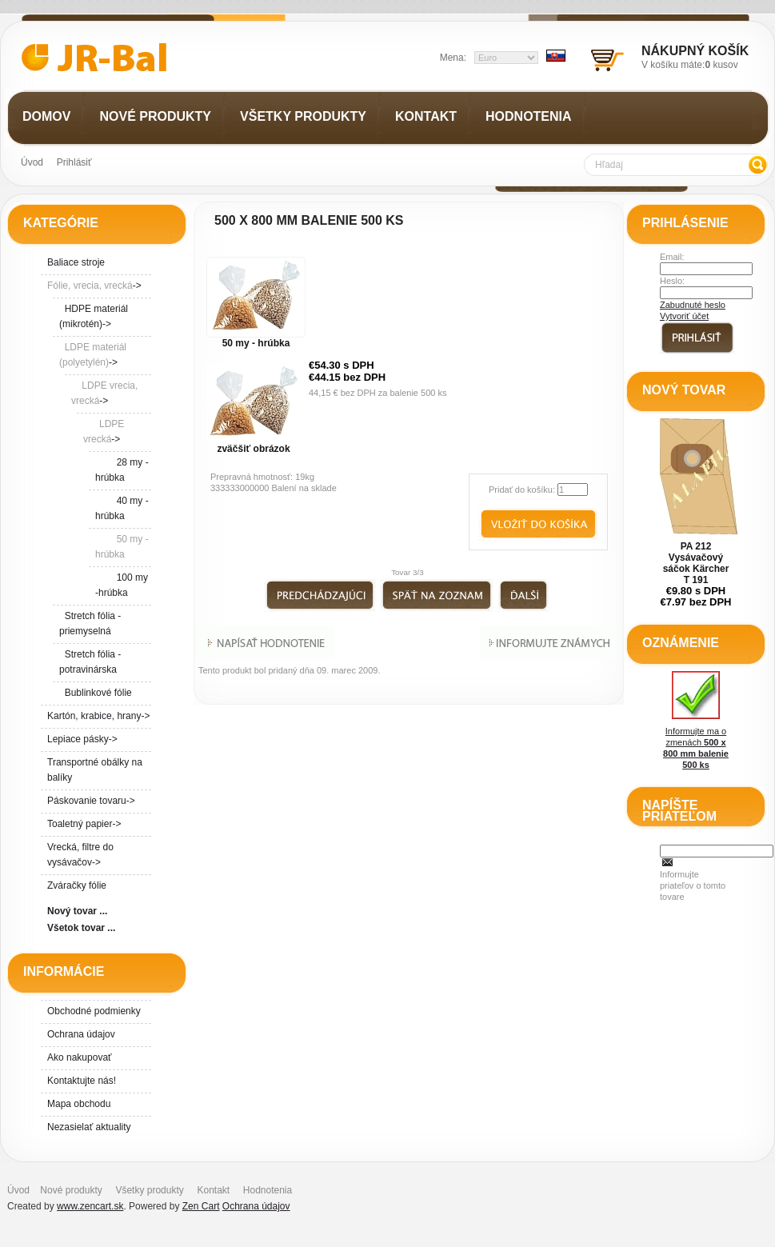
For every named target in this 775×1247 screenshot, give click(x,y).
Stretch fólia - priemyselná (90, 623)
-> (94, 285)
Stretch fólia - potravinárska (90, 662)
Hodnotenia (267, 1190)
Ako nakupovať (79, 1057)
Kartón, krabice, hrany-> (98, 715)
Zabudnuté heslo (692, 305)
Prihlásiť (74, 162)
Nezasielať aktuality (89, 1127)
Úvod (32, 162)
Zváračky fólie (76, 885)
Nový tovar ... (77, 911)
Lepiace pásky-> (82, 739)
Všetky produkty (149, 1190)
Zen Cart (201, 1206)
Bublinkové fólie (95, 692)
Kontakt (213, 1190)
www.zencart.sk (90, 1206)
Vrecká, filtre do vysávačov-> (80, 854)
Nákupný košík (695, 51)
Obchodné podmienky (94, 1011)
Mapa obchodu (78, 1103)
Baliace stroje (76, 262)
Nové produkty (71, 1190)
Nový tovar (683, 390)
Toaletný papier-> (84, 823)
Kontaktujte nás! (81, 1080)
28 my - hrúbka (122, 470)
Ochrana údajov (81, 1034)
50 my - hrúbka (256, 343)
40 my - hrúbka (122, 508)
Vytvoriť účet (684, 316)
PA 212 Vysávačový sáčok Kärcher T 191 (696, 563)
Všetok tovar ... (81, 927)
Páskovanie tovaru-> (91, 800)
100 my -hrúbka (121, 585)
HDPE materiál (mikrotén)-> (93, 316)
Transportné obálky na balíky (94, 770)
